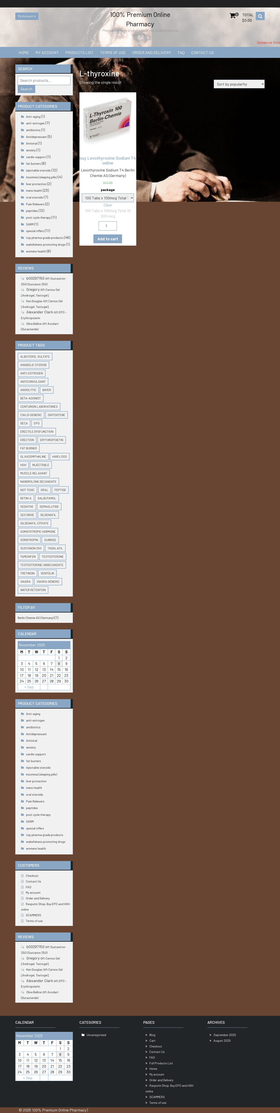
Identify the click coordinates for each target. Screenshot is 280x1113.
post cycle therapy (38, 217)
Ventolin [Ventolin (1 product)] (47, 573)
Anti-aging (33, 116)
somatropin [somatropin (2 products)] (29, 540)
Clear (107, 204)
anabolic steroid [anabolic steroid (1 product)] (33, 365)
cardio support (36, 157)
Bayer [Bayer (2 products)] (46, 390)
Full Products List (161, 1063)
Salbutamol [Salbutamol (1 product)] (47, 498)
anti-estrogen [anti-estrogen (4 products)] (31, 373)
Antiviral (31, 143)
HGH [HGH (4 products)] (23, 465)
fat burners (33, 163)
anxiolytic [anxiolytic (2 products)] (28, 390)
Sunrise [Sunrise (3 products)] (50, 540)
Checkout (32, 875)
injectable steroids (38, 170)
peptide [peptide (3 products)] (60, 490)
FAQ (181, 52)
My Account (27, 16)
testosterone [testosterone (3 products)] (53, 556)
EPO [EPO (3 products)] (37, 423)
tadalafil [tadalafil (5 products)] (55, 548)
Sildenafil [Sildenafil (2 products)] (48, 515)
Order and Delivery (151, 52)
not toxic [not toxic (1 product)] (27, 490)
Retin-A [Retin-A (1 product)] (26, 498)
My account (47, 52)
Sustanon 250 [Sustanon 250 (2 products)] (31, 548)
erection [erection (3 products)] (27, 440)
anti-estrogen (35, 123)
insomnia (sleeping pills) (41, 177)
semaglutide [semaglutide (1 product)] (49, 506)
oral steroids (34, 197)
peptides (32, 211)
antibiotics (33, 130)
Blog (152, 1035)
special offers (35, 231)
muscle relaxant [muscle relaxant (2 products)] (33, 473)
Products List (79, 52)
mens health (34, 190)
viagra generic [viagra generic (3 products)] (48, 581)
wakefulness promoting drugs (45, 244)
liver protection (36, 184)
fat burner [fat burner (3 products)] (28, 448)
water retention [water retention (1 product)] (33, 590)
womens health (36, 251)
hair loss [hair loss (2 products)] (59, 456)
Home (24, 52)
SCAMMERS (33, 915)
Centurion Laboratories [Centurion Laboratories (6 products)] (39, 406)
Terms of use (113, 52)
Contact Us (202, 52)
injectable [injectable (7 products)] (40, 465)
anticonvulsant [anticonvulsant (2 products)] (33, 381)
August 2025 (222, 1040)
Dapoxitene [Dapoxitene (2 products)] (56, 415)
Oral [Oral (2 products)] (44, 490)
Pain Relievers (35, 204)
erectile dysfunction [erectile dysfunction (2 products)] (36, 431)
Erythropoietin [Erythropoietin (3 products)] (51, 440)
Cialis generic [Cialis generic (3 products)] (31, 415)
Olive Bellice (34, 323)
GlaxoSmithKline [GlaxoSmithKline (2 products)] (33, 456)
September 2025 (225, 1035)
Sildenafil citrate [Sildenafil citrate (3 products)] (34, 523)
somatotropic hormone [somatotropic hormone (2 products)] (38, 531)
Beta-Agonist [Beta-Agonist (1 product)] (30, 398)
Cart (152, 1040)
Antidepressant (36, 137)
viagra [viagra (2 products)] (25, 581)
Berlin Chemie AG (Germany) (36, 618)
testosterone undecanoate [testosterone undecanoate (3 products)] (41, 565)
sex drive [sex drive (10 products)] (27, 515)
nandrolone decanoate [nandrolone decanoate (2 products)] (38, 481)
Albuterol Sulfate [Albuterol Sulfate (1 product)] (35, 356)
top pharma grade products (44, 237)
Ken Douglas (34, 301)
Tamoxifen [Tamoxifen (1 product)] (28, 556)
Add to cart (107, 238)
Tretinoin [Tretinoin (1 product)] (27, 573)
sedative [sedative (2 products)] (26, 506)
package (108, 189)
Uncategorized (96, 1035)
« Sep (29, 686)
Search (26, 88)
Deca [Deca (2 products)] (24, 423)
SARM (30, 224)
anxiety (31, 150)
